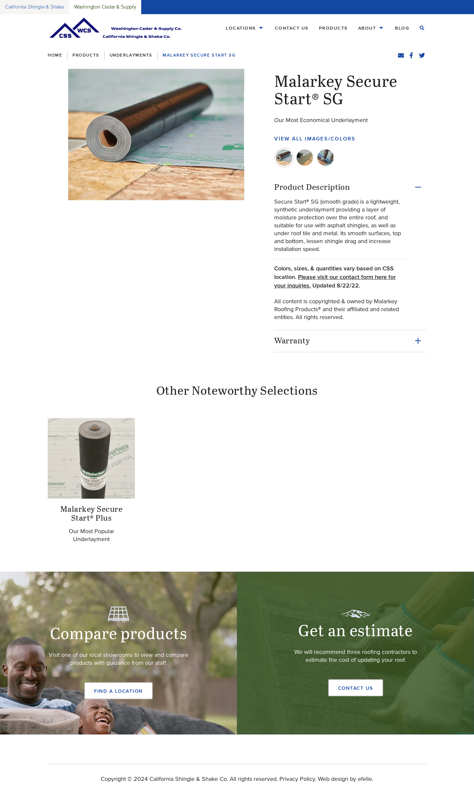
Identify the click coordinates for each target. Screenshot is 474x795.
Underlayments (131, 55)
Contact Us (291, 28)
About (367, 28)
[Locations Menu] (261, 28)
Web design (333, 779)
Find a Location (118, 691)
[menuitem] (245, 28)
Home (55, 55)
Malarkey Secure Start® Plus (91, 514)
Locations (241, 28)
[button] (156, 134)
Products (333, 28)
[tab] (284, 157)
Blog (402, 28)
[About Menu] (381, 28)
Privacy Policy (297, 779)
